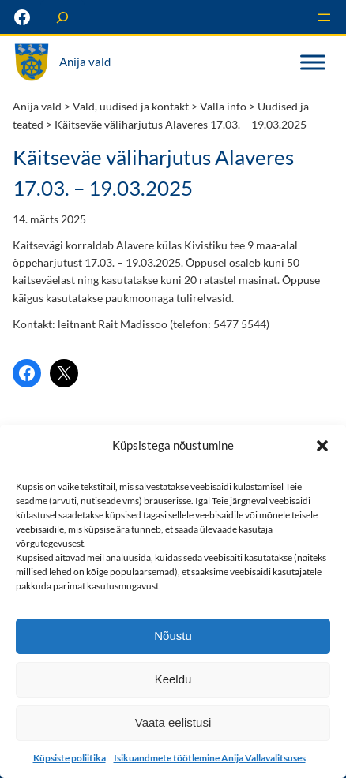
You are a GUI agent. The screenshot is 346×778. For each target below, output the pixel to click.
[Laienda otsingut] (62, 17)
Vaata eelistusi (173, 722)
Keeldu (173, 679)
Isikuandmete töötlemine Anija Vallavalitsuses (210, 758)
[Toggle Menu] (312, 62)
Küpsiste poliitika (69, 758)
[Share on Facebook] (27, 373)
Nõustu (173, 635)
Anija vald (85, 62)
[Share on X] (64, 373)
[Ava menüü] (323, 17)
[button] (322, 445)
